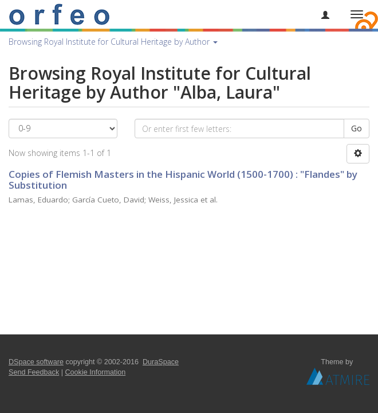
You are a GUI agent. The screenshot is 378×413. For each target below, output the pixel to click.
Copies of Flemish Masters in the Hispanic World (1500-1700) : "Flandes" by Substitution (183, 179)
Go (356, 128)
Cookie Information (95, 372)
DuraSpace (161, 362)
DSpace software (36, 362)
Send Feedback (34, 372)
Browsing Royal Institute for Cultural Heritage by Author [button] (113, 41)
